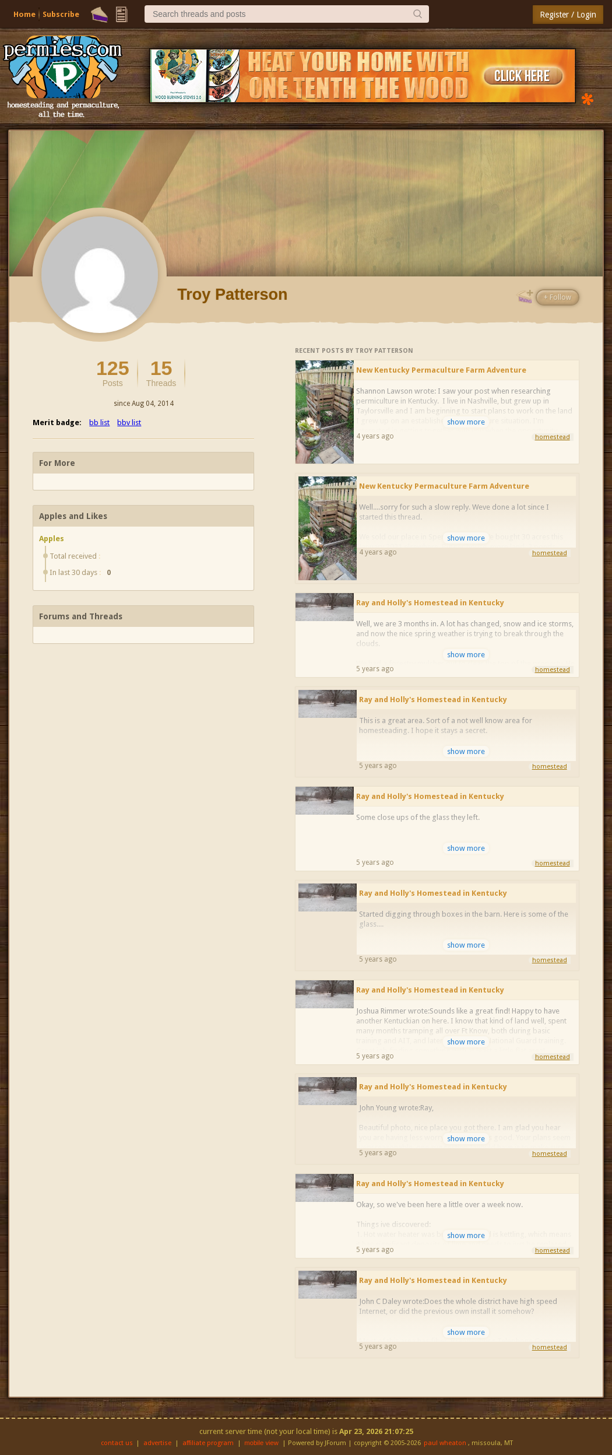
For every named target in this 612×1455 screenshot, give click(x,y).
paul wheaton (445, 1443)
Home (24, 14)
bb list (99, 422)
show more (466, 422)
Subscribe (61, 14)
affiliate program (208, 1443)
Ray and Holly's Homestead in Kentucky (430, 602)
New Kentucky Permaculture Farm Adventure (441, 370)
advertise (157, 1443)
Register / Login (568, 14)
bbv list (129, 422)
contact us (117, 1443)
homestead (552, 437)
